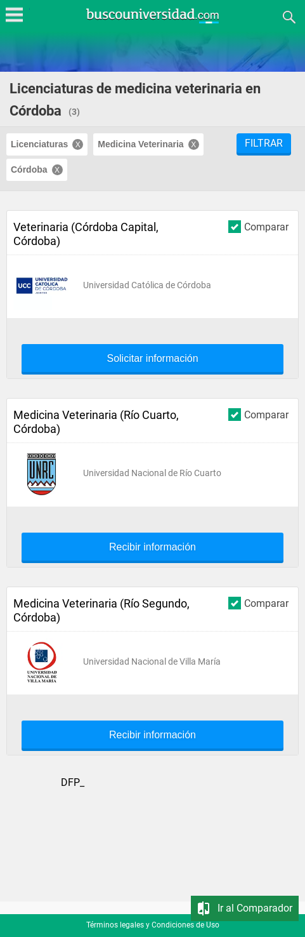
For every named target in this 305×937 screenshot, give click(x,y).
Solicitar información (152, 359)
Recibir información (152, 547)
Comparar (258, 226)
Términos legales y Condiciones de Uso (152, 924)
